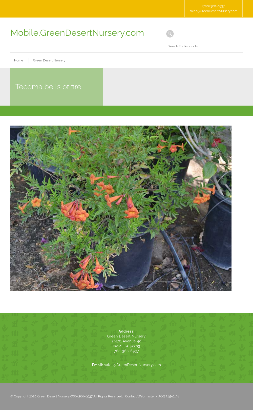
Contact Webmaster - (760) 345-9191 (152, 396)
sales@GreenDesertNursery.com (213, 11)
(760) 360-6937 (213, 6)
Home (18, 60)
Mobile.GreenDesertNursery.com (77, 32)
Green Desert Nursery (49, 60)
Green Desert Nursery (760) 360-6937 (65, 396)
